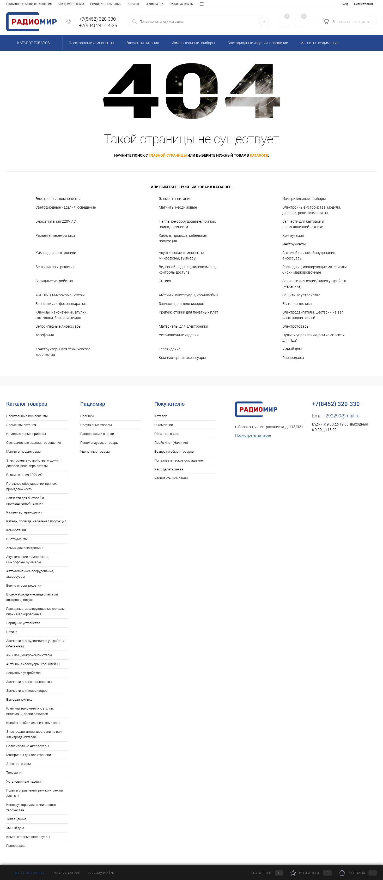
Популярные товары (96, 425)
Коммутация (293, 235)
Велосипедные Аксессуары (58, 326)
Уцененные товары (95, 451)
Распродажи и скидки (97, 434)
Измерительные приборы (304, 199)
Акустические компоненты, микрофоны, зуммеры (182, 255)
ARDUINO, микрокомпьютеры (60, 295)
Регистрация (364, 4)
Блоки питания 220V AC (55, 221)
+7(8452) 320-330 (65, 873)
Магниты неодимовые (178, 207)
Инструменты (294, 244)
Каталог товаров (32, 42)
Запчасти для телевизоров (181, 304)
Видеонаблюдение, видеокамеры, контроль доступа (187, 269)
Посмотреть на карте (253, 435)
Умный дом (292, 349)
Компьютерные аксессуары (182, 358)
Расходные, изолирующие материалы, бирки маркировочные (315, 269)
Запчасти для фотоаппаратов (60, 304)
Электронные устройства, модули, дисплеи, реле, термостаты (311, 210)
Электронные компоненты (58, 199)
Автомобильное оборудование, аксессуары (309, 255)
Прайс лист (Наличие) (93, 4)
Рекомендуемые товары (99, 443)
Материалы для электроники (183, 326)
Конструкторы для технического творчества (62, 352)
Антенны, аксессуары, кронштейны (188, 295)
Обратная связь (59, 4)
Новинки (87, 416)
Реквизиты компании (171, 478)
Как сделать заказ (168, 469)
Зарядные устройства (54, 281)
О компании (33, 4)
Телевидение (169, 349)
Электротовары (295, 326)
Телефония (44, 335)
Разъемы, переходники (55, 235)
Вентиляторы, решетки (55, 267)
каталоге (259, 155)
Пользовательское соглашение (178, 460)
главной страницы (168, 155)
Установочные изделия (179, 335)
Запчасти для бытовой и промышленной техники (303, 224)
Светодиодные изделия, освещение (65, 207)
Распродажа (293, 358)
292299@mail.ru (343, 415)
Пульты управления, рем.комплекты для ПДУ (313, 337)
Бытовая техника (297, 304)
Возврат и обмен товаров (134, 4)
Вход (344, 4)
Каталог (12, 4)
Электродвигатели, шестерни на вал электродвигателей (313, 315)
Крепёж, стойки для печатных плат (188, 312)
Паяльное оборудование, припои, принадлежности (187, 224)
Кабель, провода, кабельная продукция (183, 238)
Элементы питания (175, 199)
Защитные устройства (301, 295)
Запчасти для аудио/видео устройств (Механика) (314, 283)
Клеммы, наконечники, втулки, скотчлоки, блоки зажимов (61, 315)
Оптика (165, 281)
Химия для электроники (55, 253)
